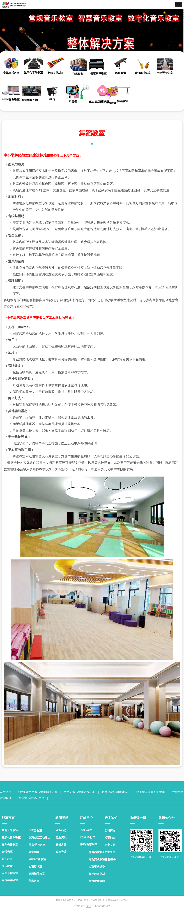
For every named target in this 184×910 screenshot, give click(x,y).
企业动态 (61, 830)
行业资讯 (61, 837)
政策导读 (61, 851)
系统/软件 (86, 830)
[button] (178, 4)
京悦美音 (55, 797)
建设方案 (61, 844)
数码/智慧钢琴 (88, 844)
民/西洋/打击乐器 (90, 837)
